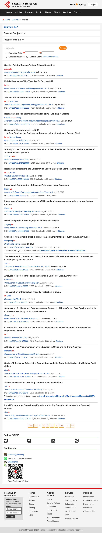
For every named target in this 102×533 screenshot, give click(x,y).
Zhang (17, 118)
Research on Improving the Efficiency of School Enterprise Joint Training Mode (43, 169)
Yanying (8, 224)
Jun (7, 386)
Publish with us (14, 39)
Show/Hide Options (50, 57)
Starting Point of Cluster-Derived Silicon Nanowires (29, 65)
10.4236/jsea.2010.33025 (19, 195)
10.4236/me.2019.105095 (19, 143)
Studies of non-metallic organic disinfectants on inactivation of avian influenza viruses (47, 237)
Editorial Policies (53, 503)
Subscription (70, 504)
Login (93, 4)
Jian (7, 412)
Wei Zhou (14, 101)
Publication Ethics (90, 500)
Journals (29, 12)
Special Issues (53, 521)
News (48, 12)
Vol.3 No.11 (35, 318)
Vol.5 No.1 (35, 354)
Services (66, 12)
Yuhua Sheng (15, 137)
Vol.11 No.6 (23, 160)
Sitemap (32, 508)
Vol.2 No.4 (37, 228)
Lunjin (8, 189)
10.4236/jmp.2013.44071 (19, 75)
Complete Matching (17, 57)
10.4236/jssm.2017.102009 (19, 377)
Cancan (8, 280)
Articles (18, 12)
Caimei (8, 118)
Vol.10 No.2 (45, 373)
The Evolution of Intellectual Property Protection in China (32, 292)
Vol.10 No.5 (23, 140)
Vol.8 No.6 (38, 390)
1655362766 (13, 462)
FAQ (67, 515)
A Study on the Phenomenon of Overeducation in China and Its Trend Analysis (43, 347)
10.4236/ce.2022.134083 (19, 179)
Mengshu (9, 351)
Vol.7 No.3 (44, 88)
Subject (32, 500)
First (30, 426)
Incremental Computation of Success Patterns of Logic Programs (36, 185)
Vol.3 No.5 (48, 105)
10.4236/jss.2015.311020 (19, 322)
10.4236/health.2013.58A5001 (21, 247)
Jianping (9, 315)
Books (39, 12)
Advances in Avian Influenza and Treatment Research (62, 250)
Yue (7, 263)
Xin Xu (7, 156)
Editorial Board (36, 57)
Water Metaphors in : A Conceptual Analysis (31, 221)
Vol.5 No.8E (15, 244)
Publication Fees (53, 517)
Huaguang (9, 241)
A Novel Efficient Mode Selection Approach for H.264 (30, 98)
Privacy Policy (89, 511)
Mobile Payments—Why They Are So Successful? (28, 81)
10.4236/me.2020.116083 (19, 163)
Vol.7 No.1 (17, 299)
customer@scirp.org (16, 455)
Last (61, 426)
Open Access (88, 497)
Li (6, 334)
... (52, 426)
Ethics (49, 499)
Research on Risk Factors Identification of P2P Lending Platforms (36, 114)
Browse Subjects (14, 33)
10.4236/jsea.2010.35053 (19, 108)
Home (9, 12)
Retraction (87, 508)
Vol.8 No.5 (55, 121)
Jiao (7, 370)
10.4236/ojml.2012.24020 (19, 231)
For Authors (51, 507)
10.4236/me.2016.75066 (18, 341)
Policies (87, 493)
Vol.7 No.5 (23, 338)
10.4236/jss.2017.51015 (18, 357)
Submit (77, 12)
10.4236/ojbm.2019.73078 (19, 92)
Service (69, 493)
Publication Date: (15, 53)
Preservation (88, 504)
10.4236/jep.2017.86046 (18, 393)
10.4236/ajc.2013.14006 (18, 270)
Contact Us (33, 511)
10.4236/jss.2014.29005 (18, 286)
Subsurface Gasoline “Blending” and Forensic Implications (33, 382)
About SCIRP (50, 494)
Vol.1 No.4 (45, 267)
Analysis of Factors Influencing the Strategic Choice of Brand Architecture (41, 276)
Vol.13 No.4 (25, 176)
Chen (7, 296)
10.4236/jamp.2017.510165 (20, 419)
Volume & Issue (71, 518)
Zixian (8, 208)
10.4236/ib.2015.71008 (18, 302)
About (57, 12)
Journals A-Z (34, 497)
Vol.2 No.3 (36, 211)
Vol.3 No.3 (48, 192)
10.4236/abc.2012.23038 (19, 215)
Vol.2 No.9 (35, 283)
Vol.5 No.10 (45, 415)
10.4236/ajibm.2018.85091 (19, 124)
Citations (59, 75)
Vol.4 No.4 (30, 72)
